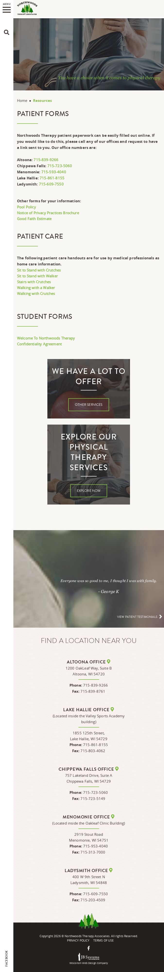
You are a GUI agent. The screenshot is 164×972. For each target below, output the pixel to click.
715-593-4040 (53, 171)
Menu (7, 7)
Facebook (6, 959)
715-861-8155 (52, 177)
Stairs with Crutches (34, 281)
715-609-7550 (51, 184)
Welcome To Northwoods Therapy (46, 338)
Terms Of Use (103, 940)
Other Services (88, 404)
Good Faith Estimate (34, 218)
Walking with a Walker (36, 287)
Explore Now (89, 490)
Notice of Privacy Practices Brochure (48, 212)
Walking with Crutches (36, 293)
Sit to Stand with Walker (37, 275)
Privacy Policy (78, 940)
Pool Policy (26, 206)
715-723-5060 (59, 165)
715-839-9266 (46, 159)
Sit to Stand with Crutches (39, 270)
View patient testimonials (137, 617)
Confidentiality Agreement (39, 343)
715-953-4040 (95, 846)
